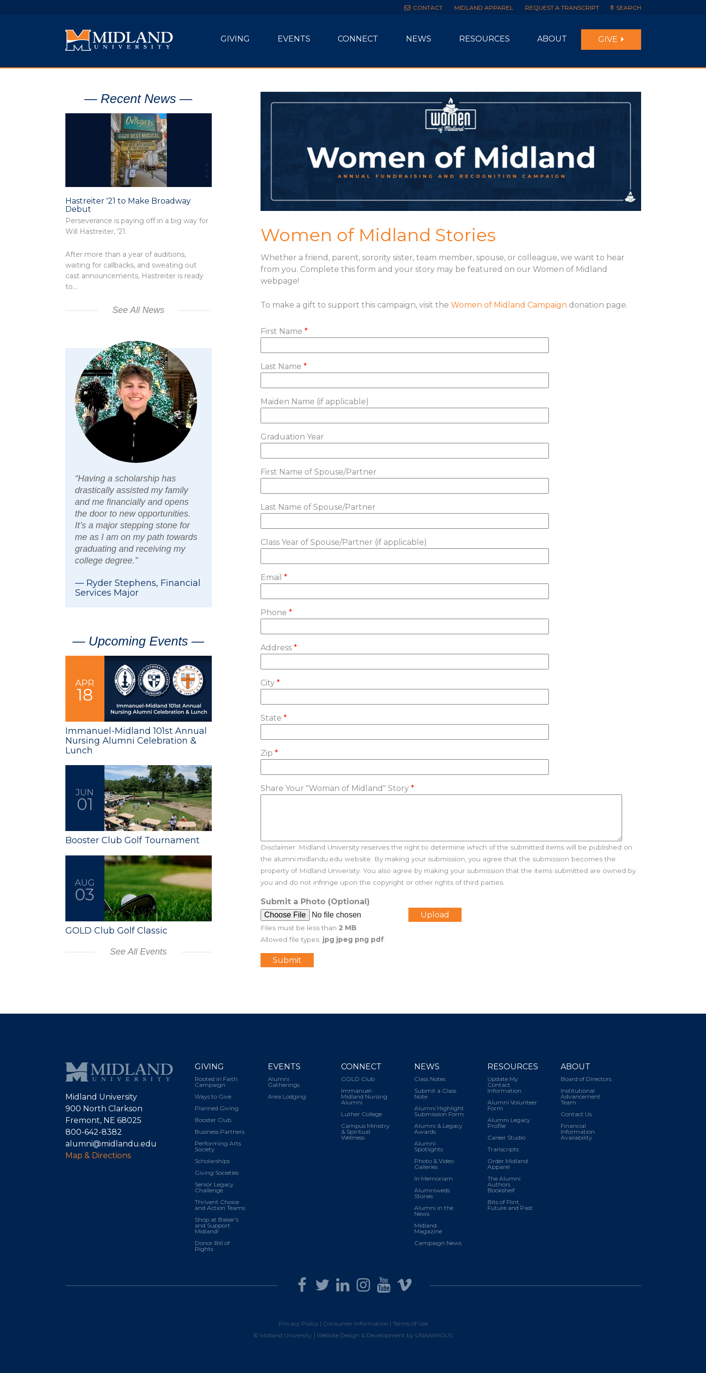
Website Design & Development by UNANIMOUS (385, 1335)
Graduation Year (292, 436)
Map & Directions (98, 1155)
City (270, 682)
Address (279, 647)
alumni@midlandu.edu (111, 1143)
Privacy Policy (299, 1323)
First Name (284, 331)
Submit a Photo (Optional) (315, 901)
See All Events (138, 952)
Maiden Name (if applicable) (315, 401)
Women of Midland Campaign (509, 305)
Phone (276, 612)
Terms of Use (410, 1323)
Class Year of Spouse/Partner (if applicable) (344, 542)
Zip (269, 753)
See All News (138, 310)
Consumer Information (355, 1323)
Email (274, 577)
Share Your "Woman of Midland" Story (337, 788)
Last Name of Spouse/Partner (318, 507)
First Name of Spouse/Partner (319, 472)
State (274, 718)
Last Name (284, 366)
